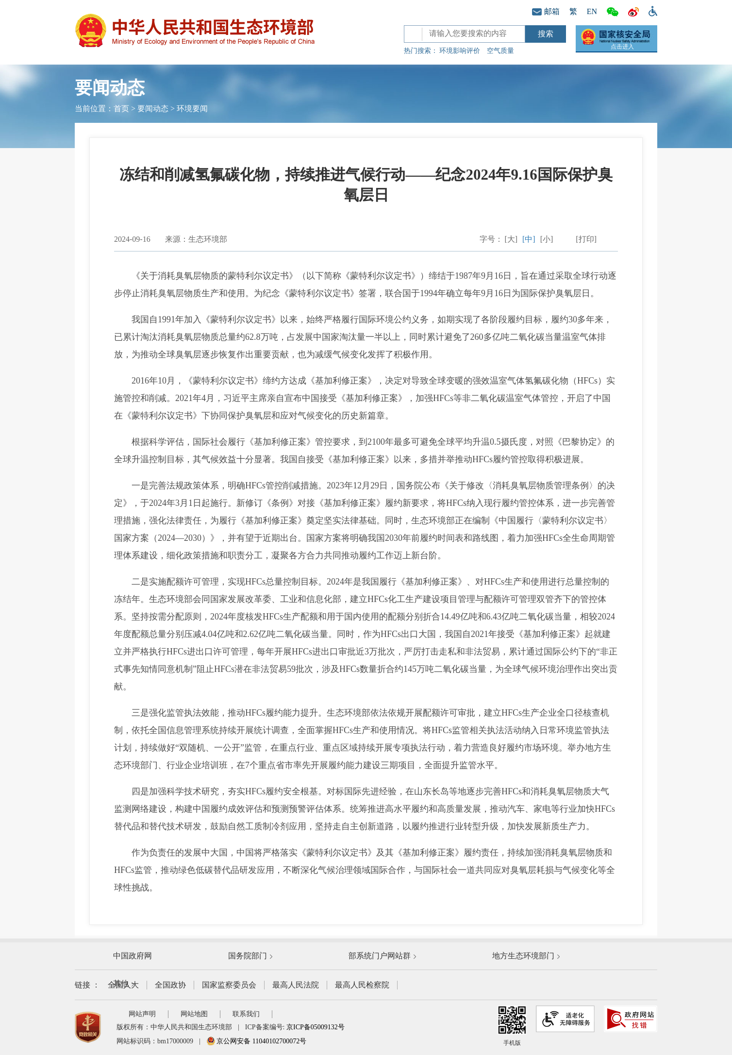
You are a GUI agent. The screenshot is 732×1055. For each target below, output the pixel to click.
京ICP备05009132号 (315, 1027)
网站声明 (142, 1014)
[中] (528, 239)
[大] (510, 239)
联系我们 (246, 1014)
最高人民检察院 (362, 985)
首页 (121, 108)
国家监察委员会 (229, 985)
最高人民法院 (295, 985)
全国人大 (123, 985)
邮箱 (546, 11)
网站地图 (194, 1014)
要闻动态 (152, 108)
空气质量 (500, 50)
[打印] (586, 239)
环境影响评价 (459, 50)
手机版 (512, 1025)
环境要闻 (192, 108)
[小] (546, 239)
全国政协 (170, 985)
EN (592, 11)
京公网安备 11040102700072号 (256, 1041)
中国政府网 (132, 956)
